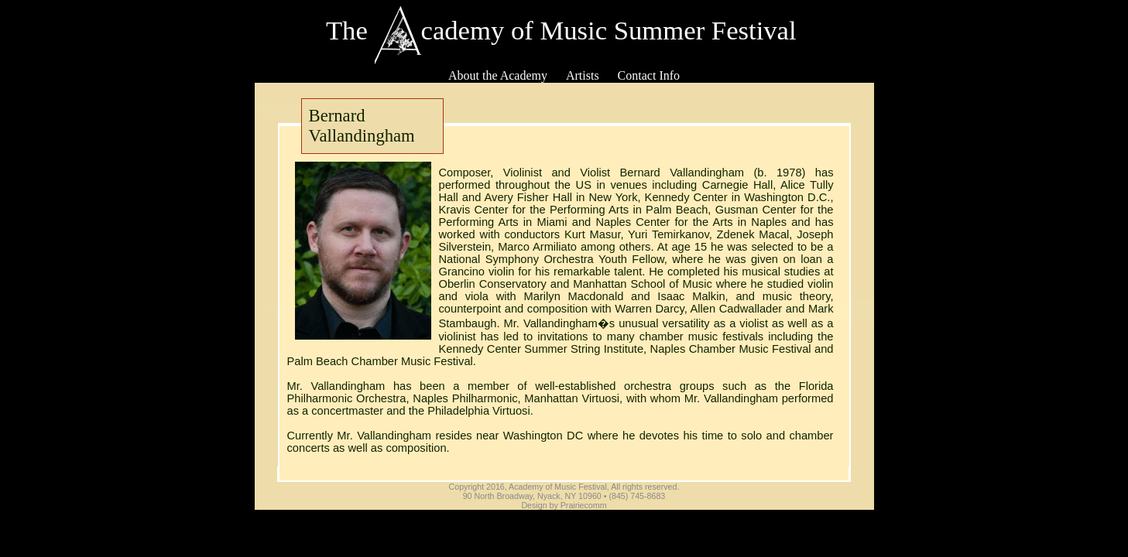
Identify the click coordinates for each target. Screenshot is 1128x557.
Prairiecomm (584, 505)
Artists (582, 75)
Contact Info (649, 75)
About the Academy (497, 75)
